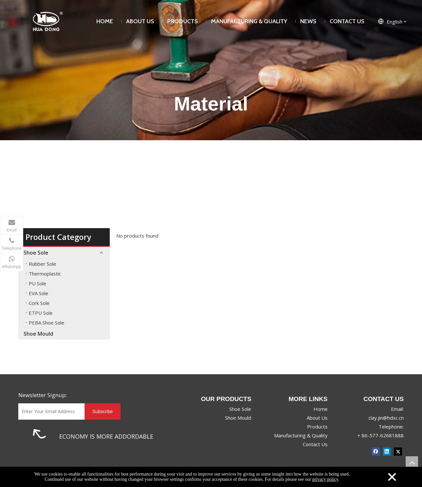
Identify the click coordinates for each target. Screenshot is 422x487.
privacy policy (325, 479)
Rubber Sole (42, 263)
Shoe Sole (36, 252)
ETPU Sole (41, 313)
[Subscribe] (103, 411)
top (412, 462)
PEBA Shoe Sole (46, 322)
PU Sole (37, 283)
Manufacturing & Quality (301, 435)
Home (321, 409)
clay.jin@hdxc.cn (386, 417)
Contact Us (315, 444)
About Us (317, 417)
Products (317, 426)
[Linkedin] (387, 451)
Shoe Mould (38, 333)
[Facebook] (376, 451)
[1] (39, 433)
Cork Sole (39, 303)
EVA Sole (38, 293)
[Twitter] (398, 451)
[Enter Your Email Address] (49, 411)
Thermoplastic (45, 273)
